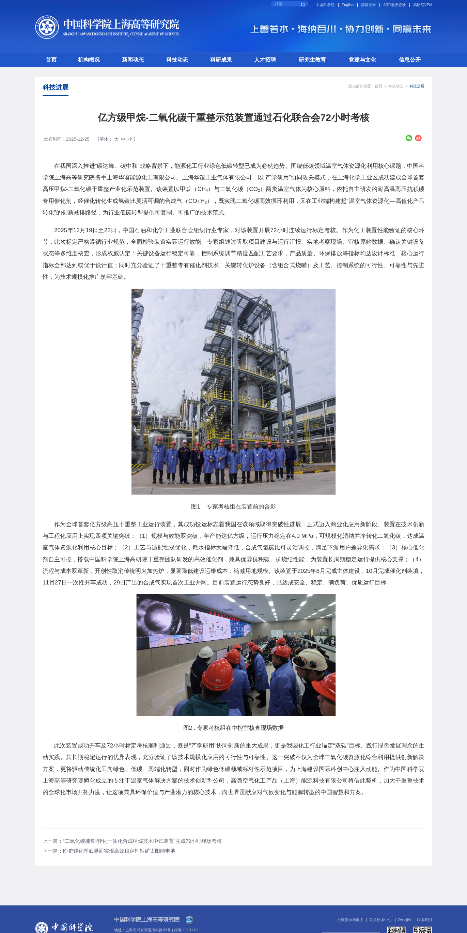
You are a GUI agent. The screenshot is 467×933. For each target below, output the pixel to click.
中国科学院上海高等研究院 (147, 919)
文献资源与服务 (350, 920)
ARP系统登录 (394, 5)
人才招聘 (265, 60)
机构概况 (89, 60)
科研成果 (221, 60)
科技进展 (416, 86)
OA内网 (404, 920)
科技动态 (177, 60)
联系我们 (424, 920)
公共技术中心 (380, 920)
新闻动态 (133, 60)
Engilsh (348, 5)
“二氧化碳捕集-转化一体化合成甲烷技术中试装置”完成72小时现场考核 (142, 841)
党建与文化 (362, 60)
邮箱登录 (368, 5)
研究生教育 (312, 60)
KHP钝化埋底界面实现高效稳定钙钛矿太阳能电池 (119, 851)
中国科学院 (325, 5)
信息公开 (410, 60)
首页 (51, 60)
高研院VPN (422, 5)
